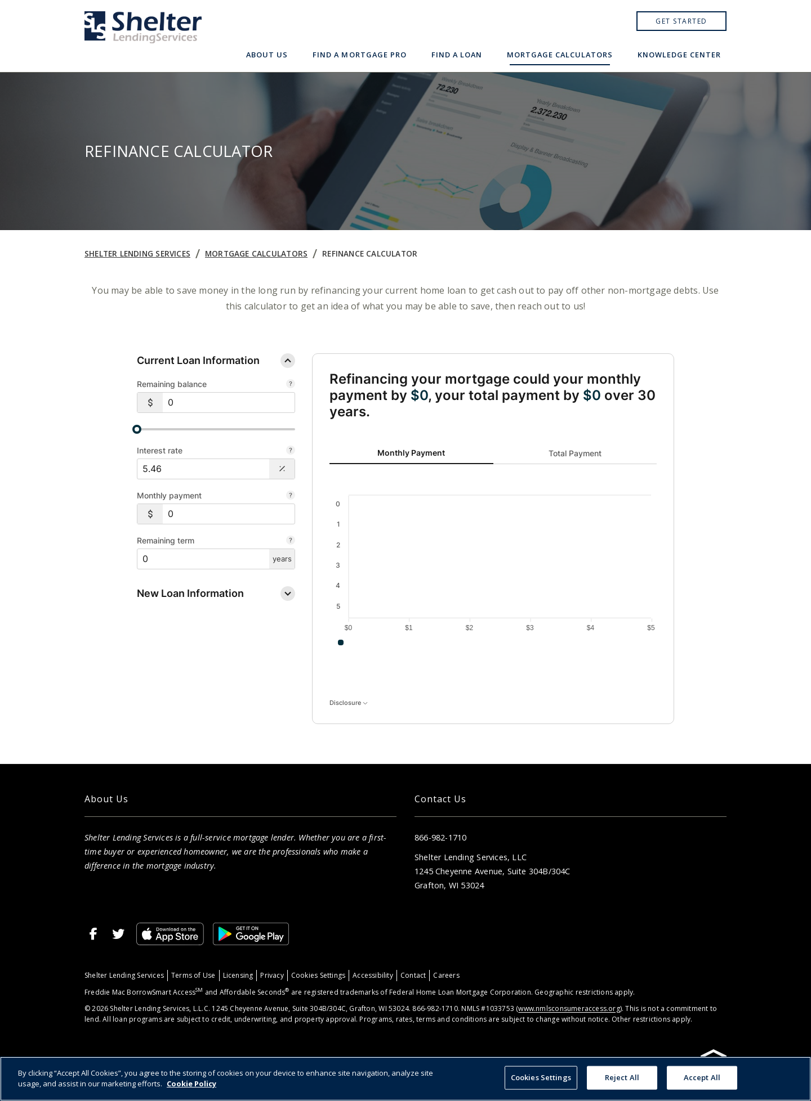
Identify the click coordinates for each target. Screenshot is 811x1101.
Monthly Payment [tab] (411, 452)
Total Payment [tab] (575, 452)
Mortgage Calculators (560, 55)
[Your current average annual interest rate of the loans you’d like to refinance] (290, 451)
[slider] (216, 429)
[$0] (229, 402)
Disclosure (348, 703)
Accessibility (373, 975)
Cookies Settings (318, 975)
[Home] (143, 36)
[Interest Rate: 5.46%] (203, 469)
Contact (413, 975)
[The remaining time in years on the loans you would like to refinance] (290, 541)
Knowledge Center (679, 55)
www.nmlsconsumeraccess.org (569, 1008)
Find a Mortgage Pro (359, 55)
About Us (267, 55)
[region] (405, 1079)
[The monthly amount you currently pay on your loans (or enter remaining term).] (290, 496)
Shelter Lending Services (137, 253)
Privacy (271, 975)
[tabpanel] (493, 566)
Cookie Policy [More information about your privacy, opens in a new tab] (191, 1083)
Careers (446, 975)
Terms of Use (193, 975)
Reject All (622, 1077)
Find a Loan (456, 55)
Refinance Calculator (369, 253)
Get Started (681, 21)
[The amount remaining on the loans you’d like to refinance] (290, 384)
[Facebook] (93, 934)
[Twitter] (118, 934)
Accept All (702, 1077)
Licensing (238, 975)
